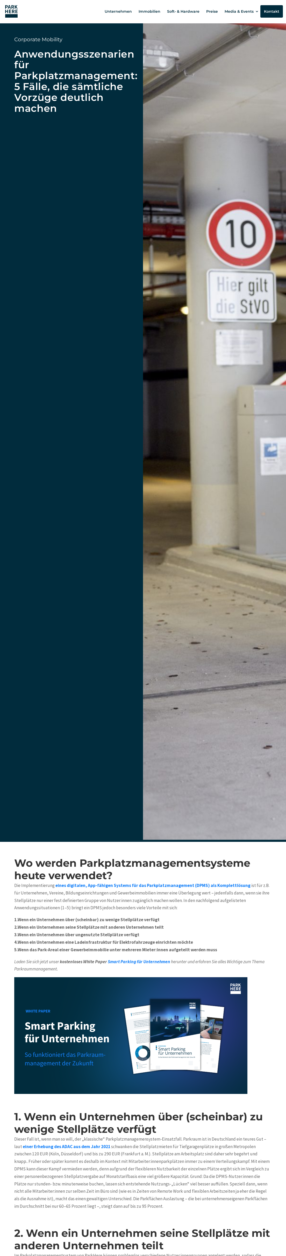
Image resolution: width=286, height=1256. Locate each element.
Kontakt (271, 11)
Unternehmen (118, 11)
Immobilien (149, 11)
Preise (212, 11)
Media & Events (239, 11)
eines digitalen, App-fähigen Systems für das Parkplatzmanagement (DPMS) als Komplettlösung (153, 885)
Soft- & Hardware (183, 11)
